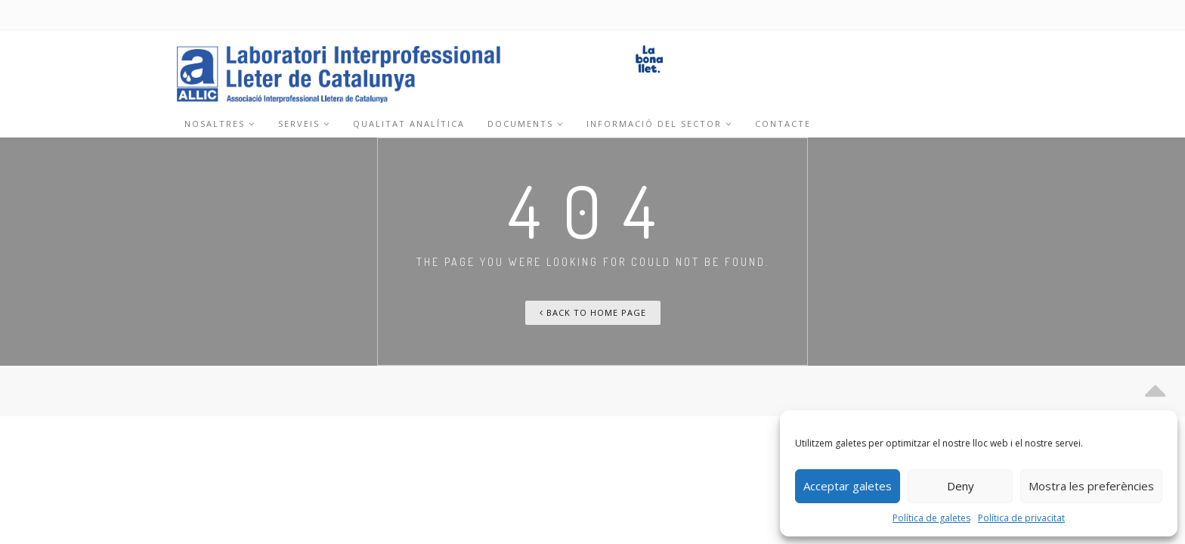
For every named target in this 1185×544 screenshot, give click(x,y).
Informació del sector (659, 124)
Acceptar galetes (847, 485)
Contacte (783, 124)
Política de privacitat (1021, 518)
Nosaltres (219, 124)
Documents (525, 124)
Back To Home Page (593, 312)
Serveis (304, 124)
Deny (960, 485)
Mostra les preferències (1091, 485)
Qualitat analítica (409, 124)
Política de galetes (931, 518)
